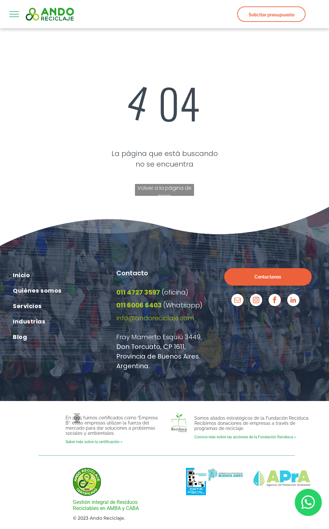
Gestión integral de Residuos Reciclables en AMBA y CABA (106, 505)
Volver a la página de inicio (164, 190)
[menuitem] (61, 275)
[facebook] (275, 301)
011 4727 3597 (138, 292)
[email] (237, 301)
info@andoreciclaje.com (155, 318)
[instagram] (256, 301)
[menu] (14, 14)
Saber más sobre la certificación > (94, 442)
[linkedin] (293, 301)
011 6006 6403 (139, 305)
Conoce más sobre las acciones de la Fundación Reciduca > (245, 437)
